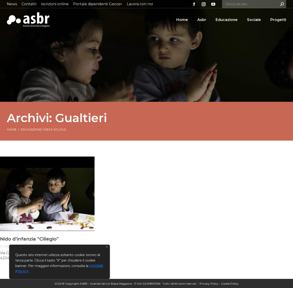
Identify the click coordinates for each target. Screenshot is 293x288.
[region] (59, 262)
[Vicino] (107, 247)
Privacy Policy (209, 283)
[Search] (254, 4)
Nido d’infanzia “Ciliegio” (29, 239)
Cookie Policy (230, 283)
